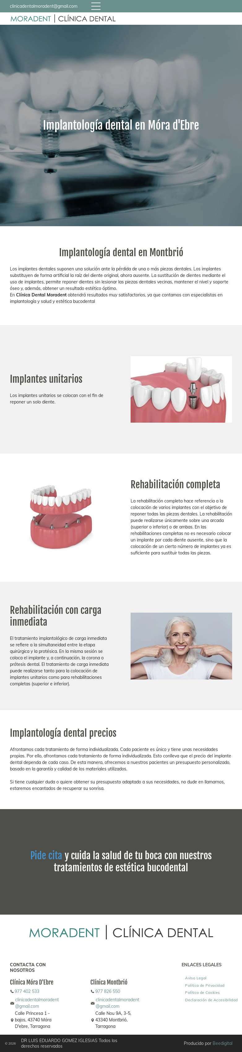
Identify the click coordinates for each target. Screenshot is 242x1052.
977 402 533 (27, 991)
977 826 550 (107, 991)
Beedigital (222, 1043)
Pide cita (46, 856)
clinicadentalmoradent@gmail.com (43, 6)
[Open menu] (96, 6)
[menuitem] (195, 977)
